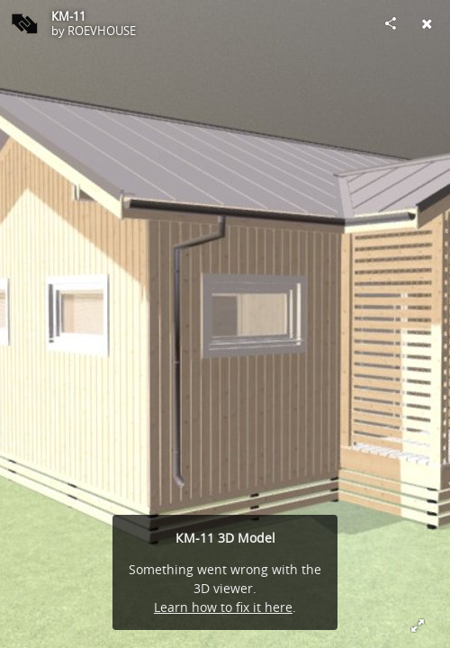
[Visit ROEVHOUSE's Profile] (23, 23)
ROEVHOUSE (102, 30)
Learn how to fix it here (223, 607)
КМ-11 (68, 16)
